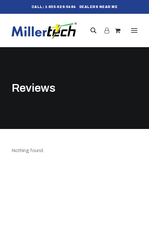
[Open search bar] (94, 30)
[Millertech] (44, 30)
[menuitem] (54, 7)
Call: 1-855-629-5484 (53, 7)
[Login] (104, 30)
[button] (134, 30)
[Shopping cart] (114, 30)
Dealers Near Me (98, 7)
